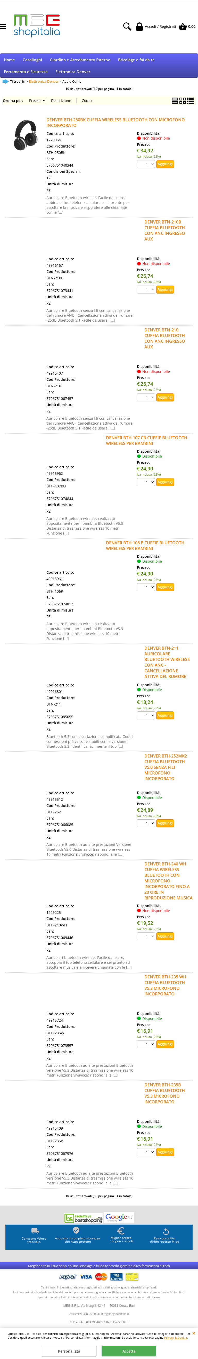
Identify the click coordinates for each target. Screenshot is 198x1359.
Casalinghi (32, 60)
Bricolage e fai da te (136, 60)
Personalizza (69, 1351)
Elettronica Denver (72, 74)
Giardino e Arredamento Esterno (80, 60)
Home (9, 60)
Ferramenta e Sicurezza (26, 74)
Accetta (129, 1351)
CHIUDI (193, 1333)
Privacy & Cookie (175, 1337)
